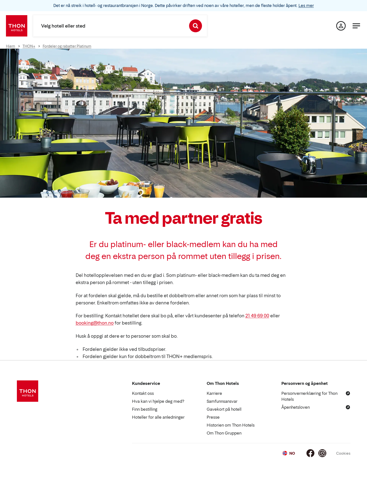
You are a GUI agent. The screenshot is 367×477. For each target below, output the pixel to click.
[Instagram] (322, 453)
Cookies (343, 453)
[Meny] (356, 26)
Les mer (306, 5)
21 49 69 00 (257, 315)
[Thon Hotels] (16, 26)
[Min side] (341, 26)
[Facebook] (310, 453)
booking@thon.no (95, 323)
